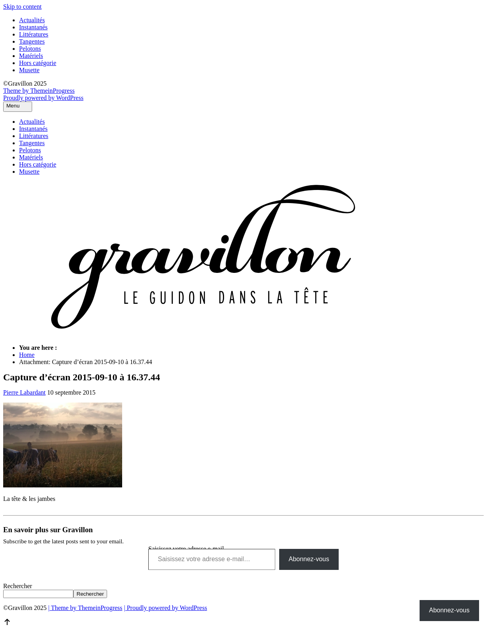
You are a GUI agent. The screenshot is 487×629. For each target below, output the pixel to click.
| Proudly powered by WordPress (165, 607)
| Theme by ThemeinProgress (85, 607)
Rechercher (17, 586)
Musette (29, 70)
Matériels (31, 55)
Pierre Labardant (24, 392)
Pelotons (30, 48)
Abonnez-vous (309, 559)
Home (27, 354)
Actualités (32, 20)
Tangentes (32, 41)
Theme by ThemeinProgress (39, 90)
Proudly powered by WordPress (43, 97)
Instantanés (33, 27)
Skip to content (22, 6)
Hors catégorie (37, 62)
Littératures (33, 34)
